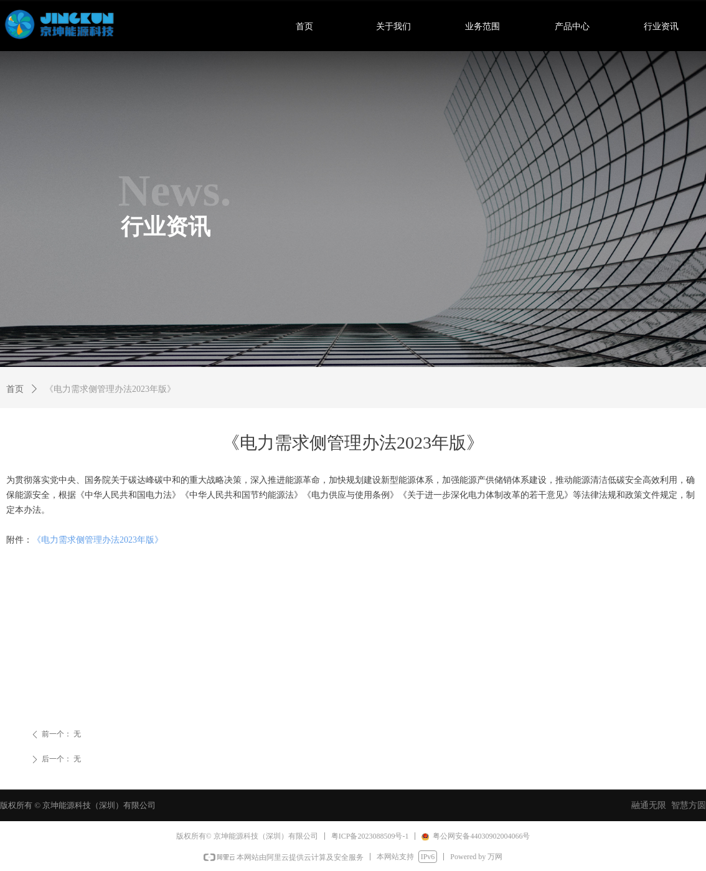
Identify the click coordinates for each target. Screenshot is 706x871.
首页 (15, 389)
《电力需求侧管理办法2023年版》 (97, 540)
